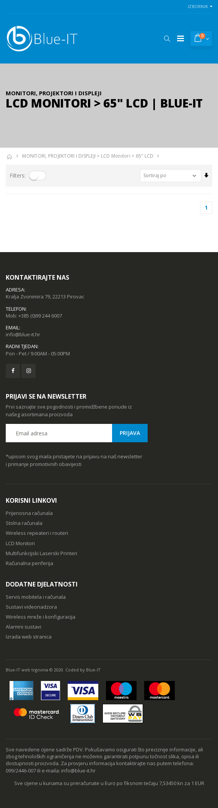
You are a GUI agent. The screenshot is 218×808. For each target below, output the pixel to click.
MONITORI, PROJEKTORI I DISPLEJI (59, 156)
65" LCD (145, 156)
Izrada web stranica (29, 636)
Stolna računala (24, 523)
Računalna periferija (29, 563)
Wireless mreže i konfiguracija (40, 616)
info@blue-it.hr (23, 334)
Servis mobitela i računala (36, 596)
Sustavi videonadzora (31, 606)
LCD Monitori (115, 156)
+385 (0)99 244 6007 (40, 315)
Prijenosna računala (29, 513)
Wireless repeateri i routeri (37, 532)
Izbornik (198, 6)
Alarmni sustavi (23, 626)
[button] (167, 38)
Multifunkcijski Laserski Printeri (41, 553)
